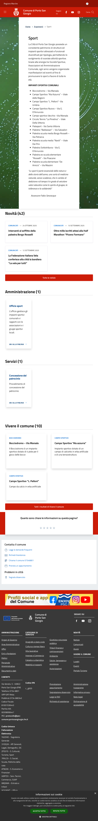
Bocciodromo (15, 438)
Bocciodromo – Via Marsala (24, 443)
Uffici (4, 648)
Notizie (77, 639)
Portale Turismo (80, 670)
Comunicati (13, 225)
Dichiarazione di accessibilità (80, 703)
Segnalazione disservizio (60, 692)
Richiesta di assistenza (59, 701)
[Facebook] (65, 12)
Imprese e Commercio (34, 655)
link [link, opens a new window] (73, 806)
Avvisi (76, 648)
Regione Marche (11, 3)
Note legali (78, 696)
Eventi (76, 666)
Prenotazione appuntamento (56, 686)
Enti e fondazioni (9, 653)
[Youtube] (71, 12)
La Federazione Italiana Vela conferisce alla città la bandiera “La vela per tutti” (24, 259)
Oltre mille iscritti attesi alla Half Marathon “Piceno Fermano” (71, 232)
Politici (4, 658)
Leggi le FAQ (55, 696)
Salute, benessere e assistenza (58, 662)
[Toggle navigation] (5, 11)
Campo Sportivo (61, 438)
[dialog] (49, 806)
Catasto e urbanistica (34, 660)
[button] (49, 816)
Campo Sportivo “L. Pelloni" (24, 481)
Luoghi (76, 661)
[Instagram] (77, 12)
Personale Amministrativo (8, 664)
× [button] (95, 793)
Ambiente (54, 655)
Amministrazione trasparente (81, 686)
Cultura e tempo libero (35, 646)
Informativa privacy (82, 692)
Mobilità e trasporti (33, 664)
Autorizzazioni (56, 668)
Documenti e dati (9, 670)
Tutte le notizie (49, 277)
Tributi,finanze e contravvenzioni (56, 649)
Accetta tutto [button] (39, 811)
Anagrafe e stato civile (35, 641)
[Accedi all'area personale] (87, 3)
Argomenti (38, 26)
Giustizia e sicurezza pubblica (58, 641)
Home (27, 26)
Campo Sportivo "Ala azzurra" (70, 443)
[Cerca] (92, 12)
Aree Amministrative (10, 644)
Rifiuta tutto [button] (59, 811)
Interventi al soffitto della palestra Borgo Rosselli (22, 232)
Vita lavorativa (31, 651)
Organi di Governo (9, 639)
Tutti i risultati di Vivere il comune (49, 506)
